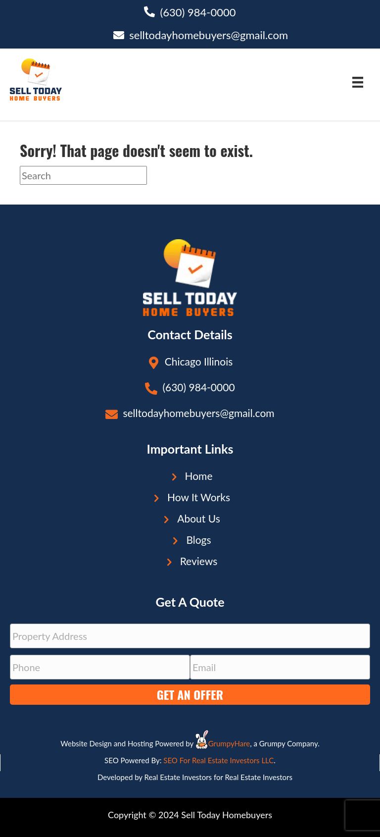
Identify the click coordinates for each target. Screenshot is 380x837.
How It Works (198, 497)
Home (199, 476)
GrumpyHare (229, 743)
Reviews (199, 561)
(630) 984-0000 (198, 12)
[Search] (83, 175)
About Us (198, 518)
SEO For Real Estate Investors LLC (218, 760)
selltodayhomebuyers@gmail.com (208, 35)
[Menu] (357, 82)
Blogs (198, 539)
